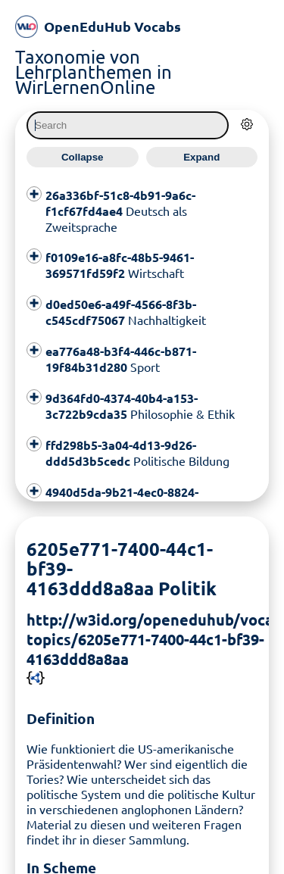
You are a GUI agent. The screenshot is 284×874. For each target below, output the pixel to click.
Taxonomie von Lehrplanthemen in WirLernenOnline (93, 71)
